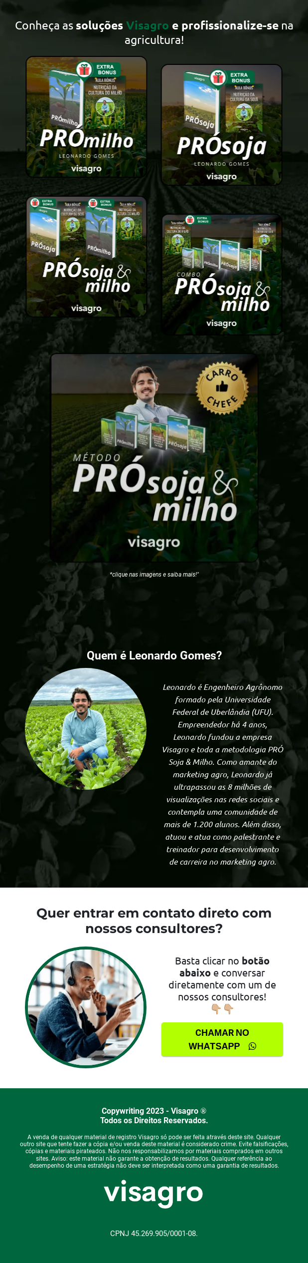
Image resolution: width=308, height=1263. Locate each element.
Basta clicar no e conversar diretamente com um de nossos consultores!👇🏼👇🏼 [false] (222, 984)
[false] (154, 32)
